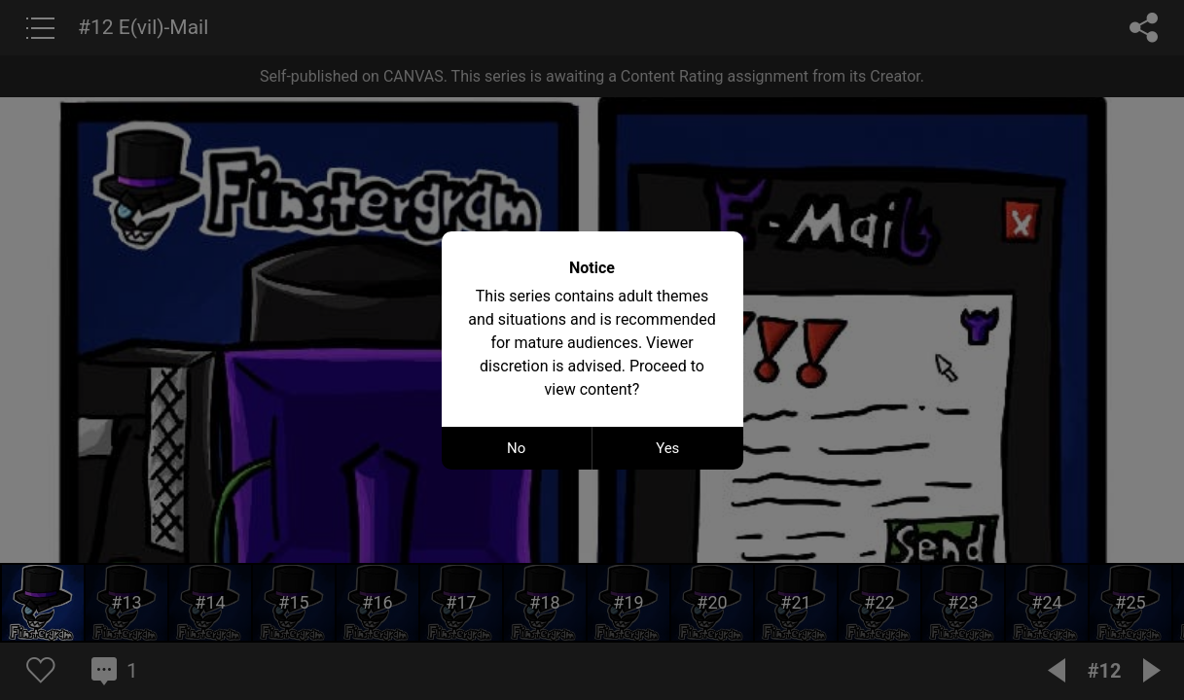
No (516, 448)
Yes (667, 448)
